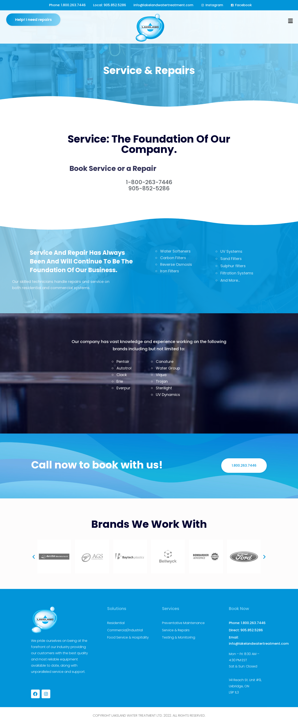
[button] (33, 556)
